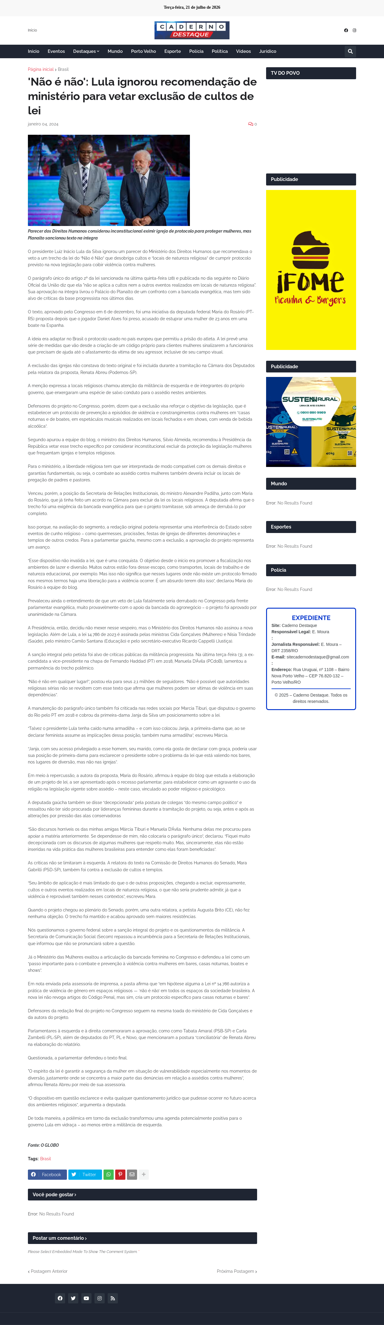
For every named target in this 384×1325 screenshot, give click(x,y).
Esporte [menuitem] (172, 51)
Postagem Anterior (49, 1271)
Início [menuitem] (33, 51)
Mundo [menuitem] (115, 51)
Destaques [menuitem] (84, 51)
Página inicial (41, 69)
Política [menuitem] (220, 51)
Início (32, 30)
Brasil (63, 69)
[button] (350, 51)
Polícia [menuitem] (196, 51)
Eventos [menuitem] (56, 51)
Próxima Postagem (235, 1271)
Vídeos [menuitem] (243, 51)
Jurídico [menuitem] (267, 51)
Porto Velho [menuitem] (143, 51)
